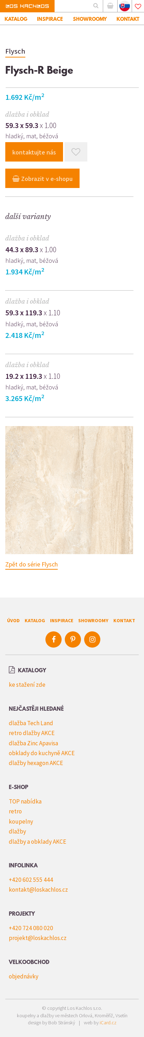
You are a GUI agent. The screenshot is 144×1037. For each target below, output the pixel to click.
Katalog (35, 620)
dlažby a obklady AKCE (37, 841)
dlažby (17, 831)
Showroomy (93, 620)
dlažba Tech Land (31, 723)
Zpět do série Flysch (31, 564)
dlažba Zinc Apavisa (33, 743)
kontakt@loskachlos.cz (38, 889)
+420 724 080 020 (31, 928)
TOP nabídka (25, 801)
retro (15, 811)
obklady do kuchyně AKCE (42, 753)
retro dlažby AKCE (32, 733)
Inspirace (61, 620)
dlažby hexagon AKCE (36, 763)
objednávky (23, 976)
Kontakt (124, 620)
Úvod (13, 620)
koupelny (21, 821)
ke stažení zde (27, 685)
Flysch (15, 51)
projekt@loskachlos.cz (38, 938)
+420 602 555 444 (31, 880)
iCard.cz (108, 1022)
